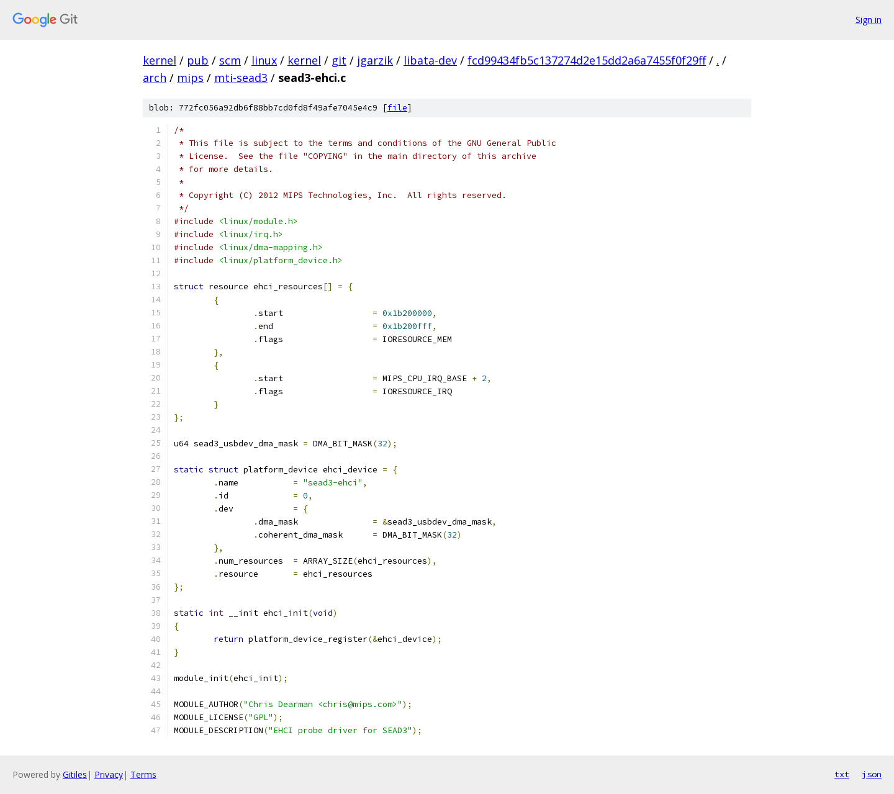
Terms (143, 774)
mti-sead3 (241, 77)
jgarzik (375, 60)
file (397, 107)
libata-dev (430, 60)
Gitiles (75, 774)
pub (198, 60)
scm (230, 60)
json (872, 774)
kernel (159, 60)
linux (264, 60)
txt (841, 774)
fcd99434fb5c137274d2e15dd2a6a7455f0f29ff (586, 60)
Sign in (869, 19)
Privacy (108, 774)
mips (190, 77)
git (339, 60)
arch (154, 77)
